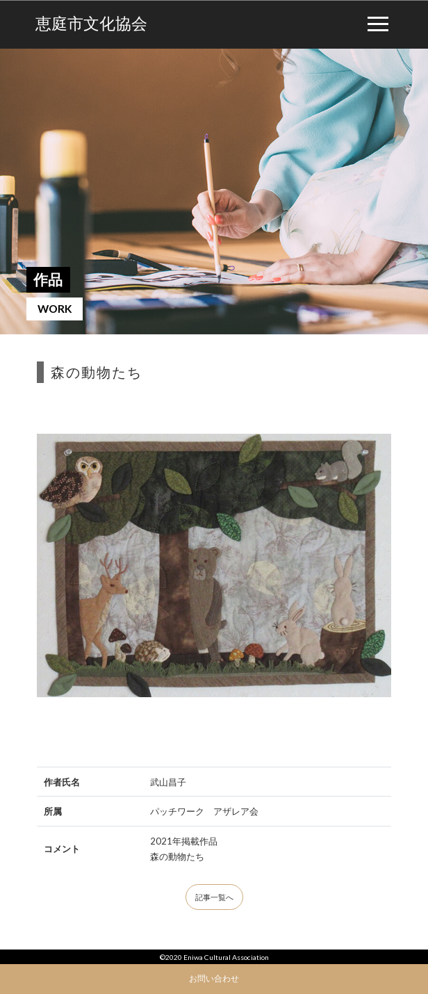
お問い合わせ (214, 978)
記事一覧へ (214, 897)
